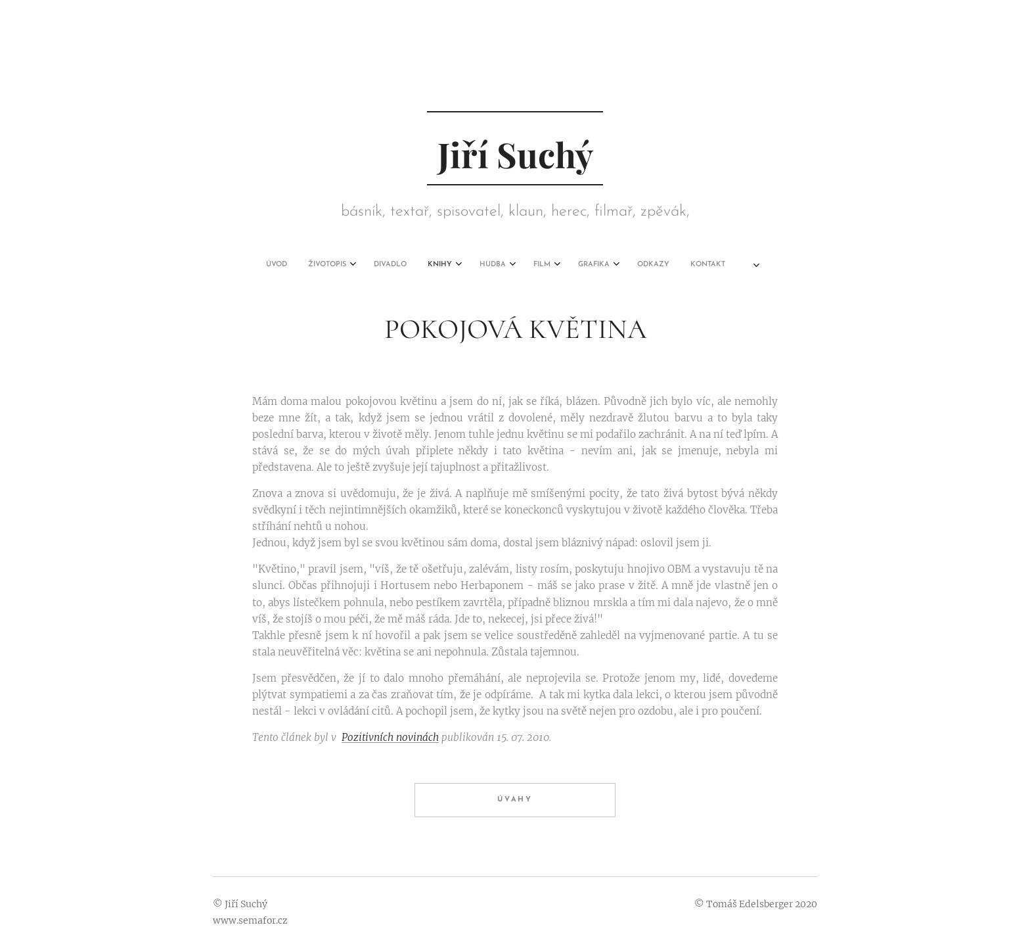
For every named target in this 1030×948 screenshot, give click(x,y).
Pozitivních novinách (390, 737)
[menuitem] (377, 265)
